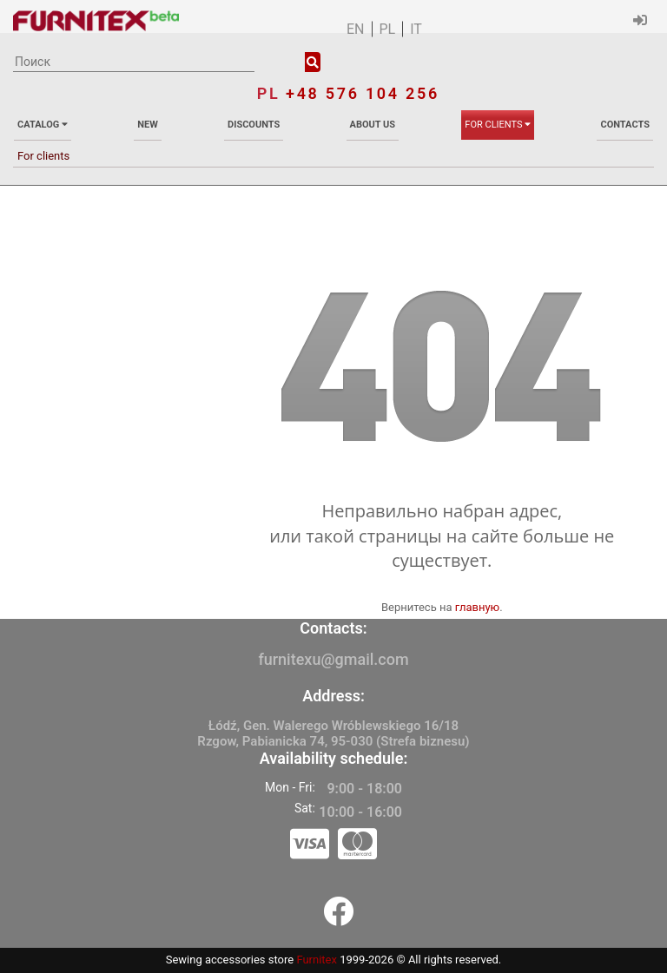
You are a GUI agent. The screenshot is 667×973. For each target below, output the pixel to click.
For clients (498, 124)
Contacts (624, 124)
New (147, 124)
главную (477, 607)
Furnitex (316, 959)
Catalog (42, 124)
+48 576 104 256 (362, 93)
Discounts (254, 124)
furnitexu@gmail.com (333, 659)
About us (373, 124)
